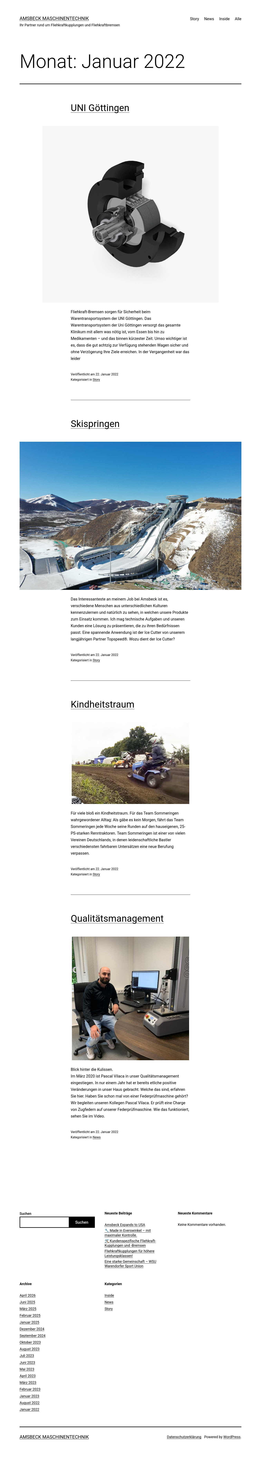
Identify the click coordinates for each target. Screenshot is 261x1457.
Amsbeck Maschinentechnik (54, 18)
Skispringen (95, 423)
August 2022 (30, 1403)
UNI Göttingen (100, 107)
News (209, 18)
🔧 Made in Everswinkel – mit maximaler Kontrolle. (128, 1232)
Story (194, 18)
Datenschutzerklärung (184, 1437)
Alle (238, 18)
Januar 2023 (29, 1396)
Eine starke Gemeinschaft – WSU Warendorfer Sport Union (130, 1263)
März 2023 (28, 1382)
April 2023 (28, 1376)
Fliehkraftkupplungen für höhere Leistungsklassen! (129, 1253)
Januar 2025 (29, 1322)
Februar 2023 (30, 1389)
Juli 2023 (27, 1356)
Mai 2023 (27, 1369)
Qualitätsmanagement (117, 918)
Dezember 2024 (32, 1329)
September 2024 (32, 1336)
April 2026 (28, 1295)
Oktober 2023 (30, 1342)
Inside (224, 18)
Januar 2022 (29, 1409)
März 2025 (28, 1309)
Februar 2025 (30, 1315)
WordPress (231, 1437)
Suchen (25, 1214)
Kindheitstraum (102, 704)
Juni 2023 (27, 1362)
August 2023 (30, 1349)
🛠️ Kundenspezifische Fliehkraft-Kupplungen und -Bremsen (130, 1243)
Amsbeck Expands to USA (125, 1225)
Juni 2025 (27, 1302)
